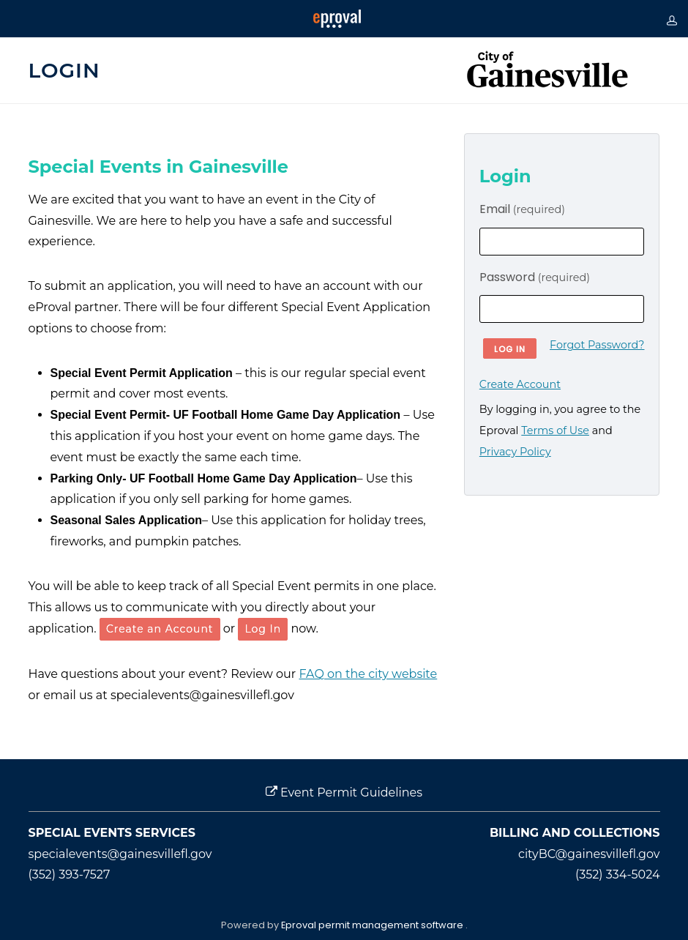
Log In (262, 628)
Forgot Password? (597, 344)
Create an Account (160, 628)
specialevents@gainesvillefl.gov (120, 854)
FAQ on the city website (368, 674)
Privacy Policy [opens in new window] (515, 451)
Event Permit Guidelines (344, 792)
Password (534, 277)
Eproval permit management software (373, 925)
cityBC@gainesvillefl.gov (588, 854)
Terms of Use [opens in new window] (555, 430)
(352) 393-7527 (70, 874)
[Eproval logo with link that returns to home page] (337, 19)
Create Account (520, 384)
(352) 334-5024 (617, 874)
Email (522, 209)
